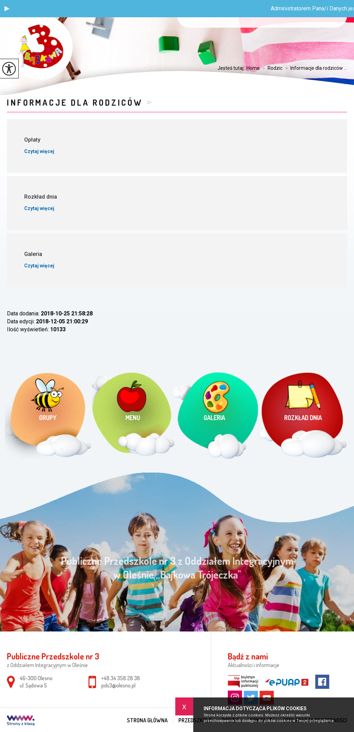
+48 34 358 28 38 (120, 678)
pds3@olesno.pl (118, 685)
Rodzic (271, 68)
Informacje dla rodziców (74, 102)
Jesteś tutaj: (231, 68)
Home (253, 68)
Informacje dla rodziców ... (314, 68)
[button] (7, 8)
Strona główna (147, 720)
